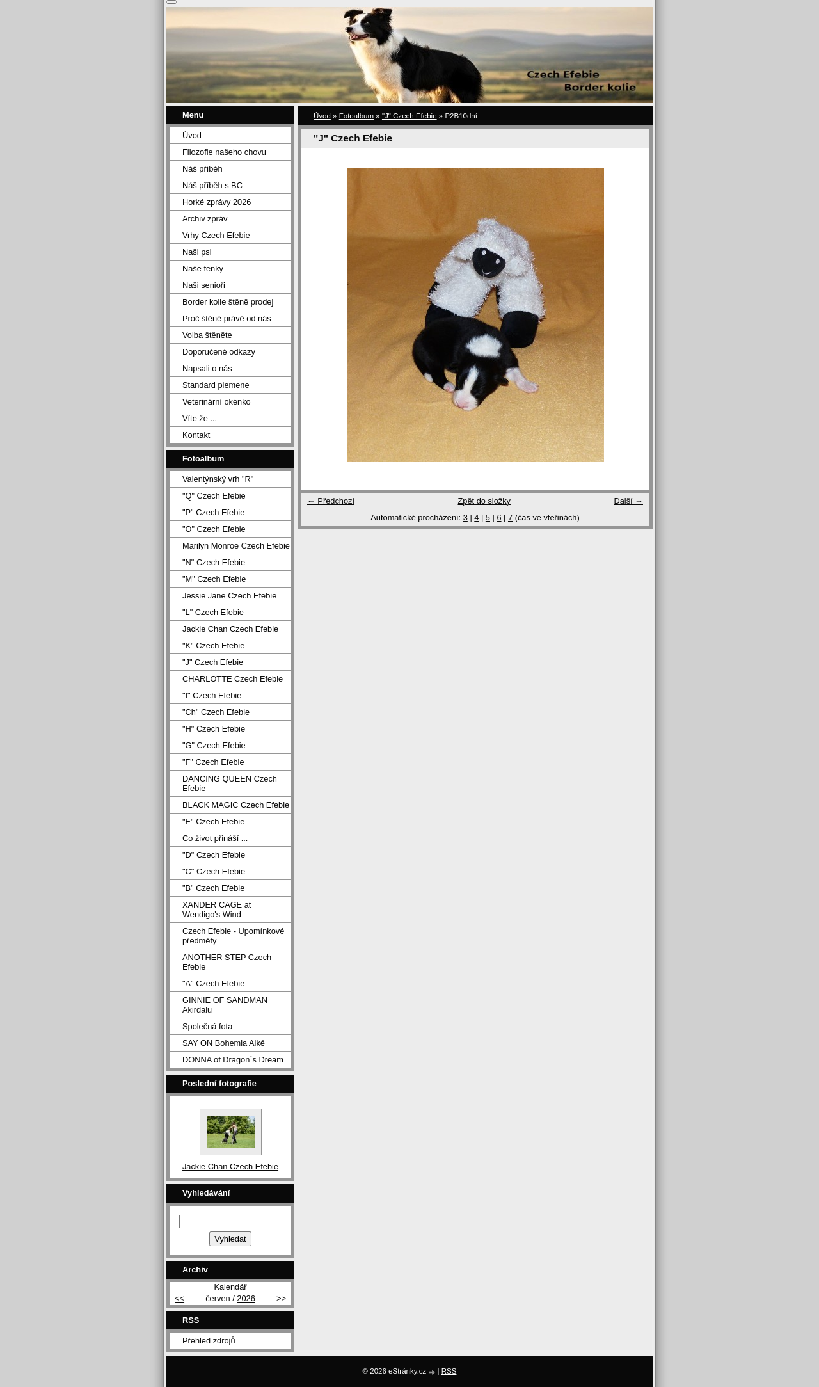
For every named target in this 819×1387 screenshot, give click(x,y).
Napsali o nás (207, 368)
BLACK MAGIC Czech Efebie (235, 805)
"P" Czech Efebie (213, 512)
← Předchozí (330, 501)
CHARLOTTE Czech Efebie (232, 679)
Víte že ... (199, 418)
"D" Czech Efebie (213, 855)
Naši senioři (203, 285)
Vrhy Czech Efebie (216, 235)
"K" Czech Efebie (213, 645)
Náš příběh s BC (212, 185)
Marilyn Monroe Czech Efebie (236, 545)
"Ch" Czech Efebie (216, 712)
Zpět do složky (484, 501)
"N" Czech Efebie (213, 562)
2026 (246, 1298)
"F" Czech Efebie (213, 762)
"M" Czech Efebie (214, 579)
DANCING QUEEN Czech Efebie (229, 783)
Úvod (322, 116)
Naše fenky (202, 268)
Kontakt (196, 435)
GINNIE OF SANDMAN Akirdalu (224, 1004)
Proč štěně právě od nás (226, 318)
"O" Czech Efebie (214, 529)
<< (179, 1298)
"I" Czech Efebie (211, 695)
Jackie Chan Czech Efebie (230, 629)
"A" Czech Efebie (213, 983)
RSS (449, 1371)
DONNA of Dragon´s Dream (232, 1059)
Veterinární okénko (216, 401)
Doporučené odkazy (218, 352)
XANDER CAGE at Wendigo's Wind (216, 909)
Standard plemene (216, 385)
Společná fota (207, 1026)
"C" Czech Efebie (213, 871)
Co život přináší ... (215, 838)
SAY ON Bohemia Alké (223, 1043)
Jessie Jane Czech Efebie (229, 595)
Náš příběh (202, 168)
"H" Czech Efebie (213, 729)
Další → (628, 501)
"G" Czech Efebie (214, 745)
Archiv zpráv (204, 218)
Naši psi (197, 252)
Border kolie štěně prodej (227, 302)
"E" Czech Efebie (213, 821)
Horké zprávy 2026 (216, 202)
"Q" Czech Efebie (214, 496)
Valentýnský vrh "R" (217, 479)
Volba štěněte (207, 335)
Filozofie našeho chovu (224, 152)
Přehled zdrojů (208, 1340)
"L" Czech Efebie (213, 612)
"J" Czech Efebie (409, 116)
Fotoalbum (356, 116)
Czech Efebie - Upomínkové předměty (233, 935)
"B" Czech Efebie (213, 888)
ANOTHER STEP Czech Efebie (226, 962)
